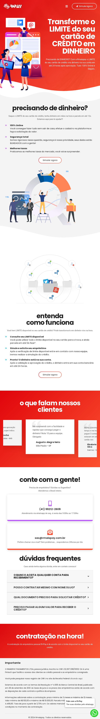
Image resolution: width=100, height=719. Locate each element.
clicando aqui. (76, 678)
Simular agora (50, 160)
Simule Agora (84, 6)
